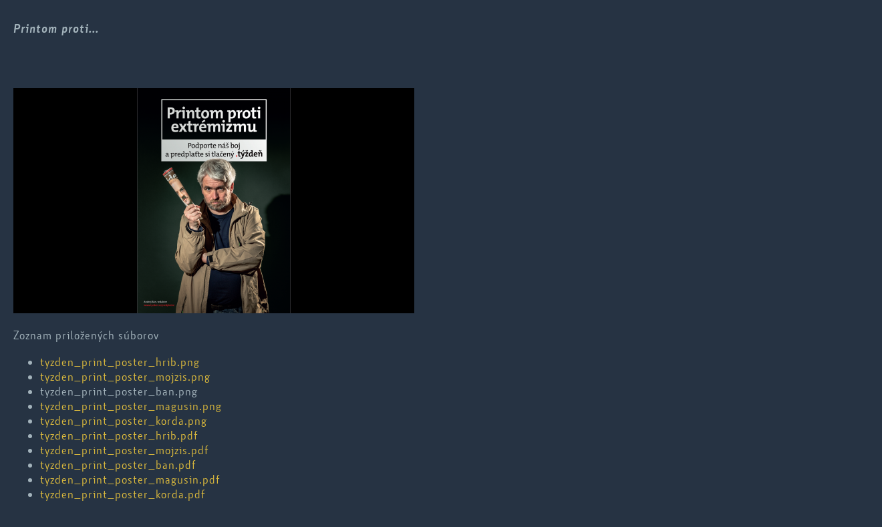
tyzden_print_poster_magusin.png (131, 406)
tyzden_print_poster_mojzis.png (125, 376)
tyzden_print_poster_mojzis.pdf (124, 450)
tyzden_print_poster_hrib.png (120, 362)
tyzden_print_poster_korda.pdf (122, 494)
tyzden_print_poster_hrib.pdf (119, 435)
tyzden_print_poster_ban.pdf (118, 465)
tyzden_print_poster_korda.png (123, 420)
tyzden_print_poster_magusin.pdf (130, 479)
